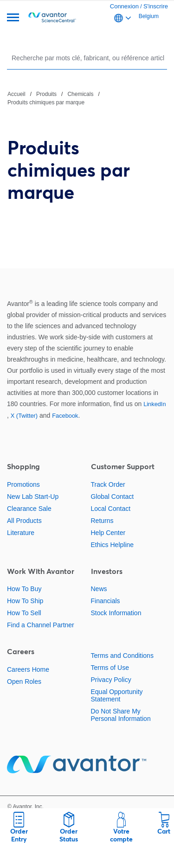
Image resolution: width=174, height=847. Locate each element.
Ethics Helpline (112, 544)
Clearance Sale (29, 508)
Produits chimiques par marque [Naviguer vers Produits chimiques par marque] (45, 102)
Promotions (23, 484)
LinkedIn (154, 404)
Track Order (108, 484)
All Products (24, 520)
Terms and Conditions (122, 655)
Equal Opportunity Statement (117, 695)
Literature (20, 532)
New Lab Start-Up (32, 496)
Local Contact (111, 508)
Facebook (65, 415)
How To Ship (25, 601)
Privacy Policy (111, 679)
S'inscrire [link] (155, 6)
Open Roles (24, 681)
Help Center (108, 532)
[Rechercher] (88, 57)
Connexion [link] (124, 6)
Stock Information (116, 613)
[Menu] (13, 18)
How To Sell (24, 613)
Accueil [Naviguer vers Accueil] (16, 94)
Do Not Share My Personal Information (121, 714)
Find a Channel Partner (40, 625)
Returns (102, 520)
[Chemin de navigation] (87, 97)
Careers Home (28, 669)
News (99, 588)
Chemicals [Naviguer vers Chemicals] (80, 94)
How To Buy (24, 588)
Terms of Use (110, 667)
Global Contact (112, 496)
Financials (105, 601)
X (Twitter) (24, 415)
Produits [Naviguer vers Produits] (46, 94)
